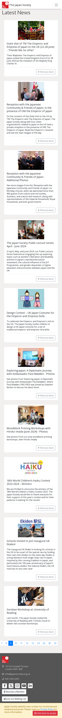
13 (32, 643)
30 (49, 643)
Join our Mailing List (15, 698)
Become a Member (14, 691)
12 (27, 643)
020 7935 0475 (12, 678)
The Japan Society (16, 5)
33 (55, 643)
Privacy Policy (46, 709)
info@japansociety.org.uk (17, 674)
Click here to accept (45, 713)
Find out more (46, 71)
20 (44, 643)
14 (38, 643)
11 (21, 643)
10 (16, 643)
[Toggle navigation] (56, 5)
